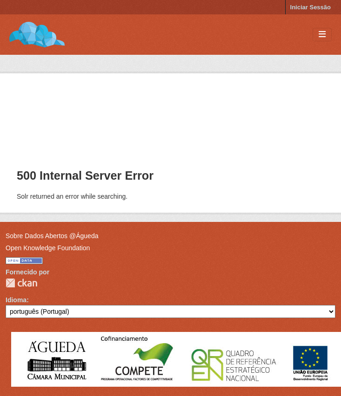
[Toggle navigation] (322, 34)
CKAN (21, 283)
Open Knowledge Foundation (48, 248)
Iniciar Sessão (310, 7)
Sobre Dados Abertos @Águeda (52, 236)
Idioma (16, 300)
